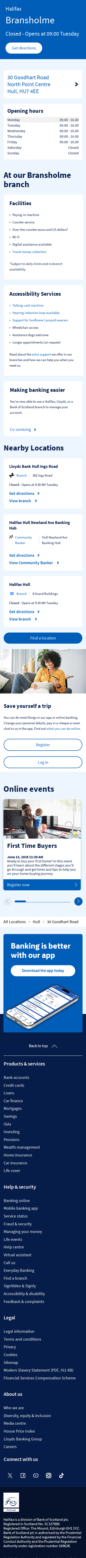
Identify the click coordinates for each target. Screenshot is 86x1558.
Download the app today (43, 970)
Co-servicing (24, 429)
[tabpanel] (42, 844)
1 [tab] (16, 902)
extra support (41, 354)
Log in (43, 762)
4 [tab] (50, 901)
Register (43, 744)
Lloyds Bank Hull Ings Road (33, 466)
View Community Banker (34, 562)
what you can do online (63, 728)
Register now (42, 884)
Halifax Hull (19, 584)
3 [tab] (38, 901)
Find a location (43, 638)
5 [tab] (61, 902)
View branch (23, 501)
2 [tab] (27, 901)
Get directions (27, 49)
